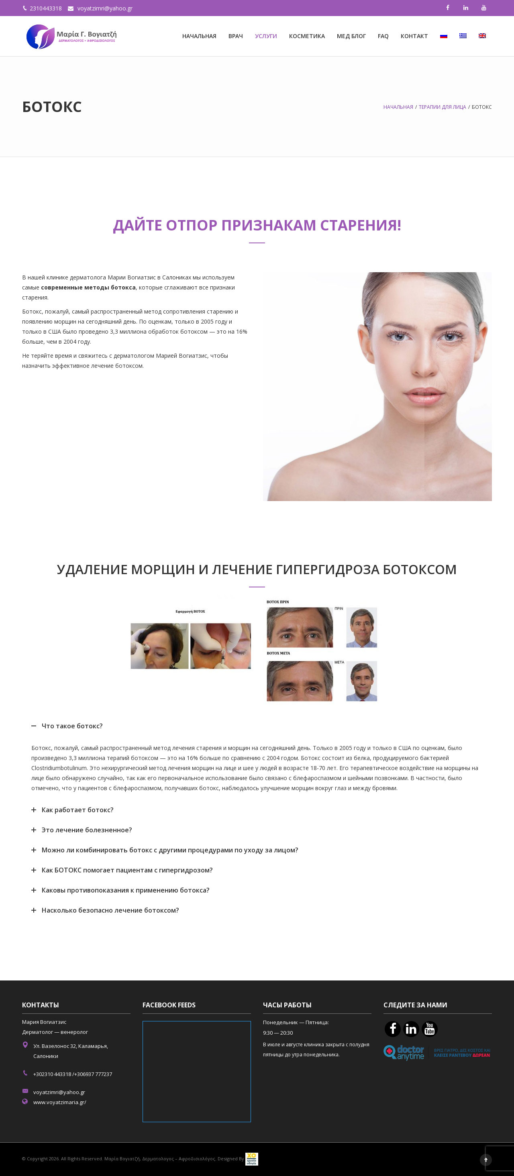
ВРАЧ (235, 36)
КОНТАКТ (414, 36)
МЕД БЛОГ (351, 36)
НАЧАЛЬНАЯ (199, 36)
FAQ (383, 36)
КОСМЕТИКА (307, 36)
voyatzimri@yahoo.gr (105, 8)
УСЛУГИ (266, 36)
